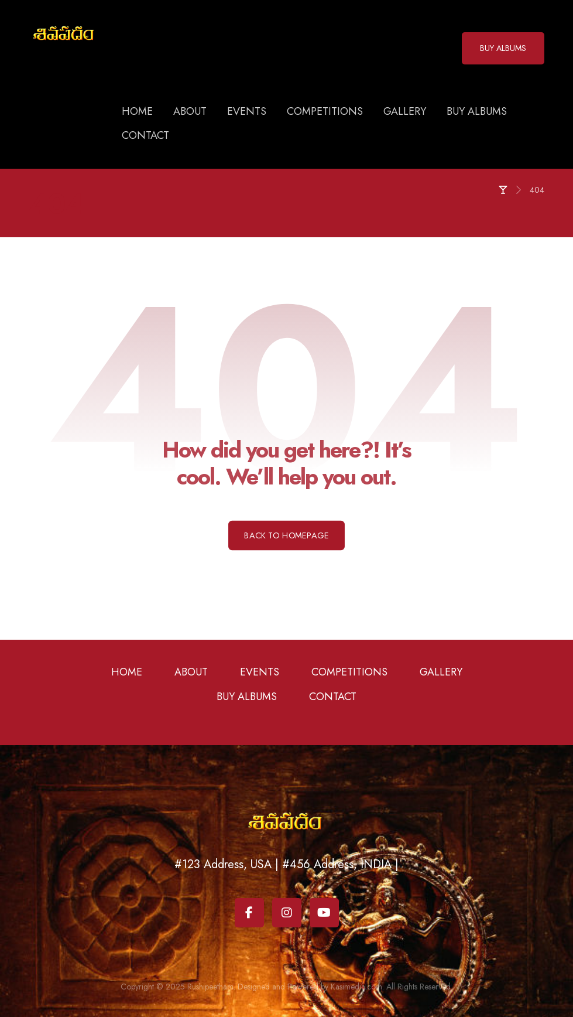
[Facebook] (249, 912)
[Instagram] (286, 912)
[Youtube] (324, 912)
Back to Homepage (286, 535)
